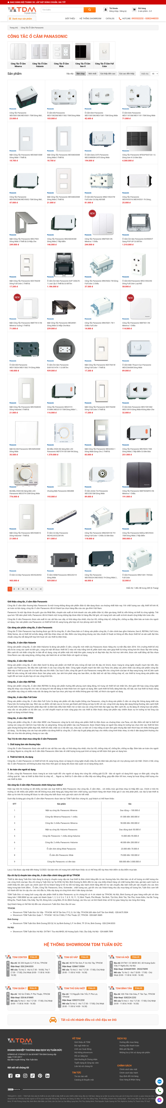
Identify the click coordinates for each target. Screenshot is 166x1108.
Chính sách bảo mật (128, 1069)
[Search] (90, 9)
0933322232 (137, 18)
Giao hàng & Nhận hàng (130, 1079)
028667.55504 (78, 966)
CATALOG (110, 18)
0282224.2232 (130, 997)
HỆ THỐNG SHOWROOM (90, 18)
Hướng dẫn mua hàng (129, 1042)
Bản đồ (33, 957)
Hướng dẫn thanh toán (129, 1045)
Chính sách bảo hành (129, 1073)
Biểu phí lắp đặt (126, 1049)
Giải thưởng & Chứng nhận (85, 1059)
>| (40, 589)
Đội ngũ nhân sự (81, 1045)
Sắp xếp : (70, 73)
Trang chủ (14, 28)
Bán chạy (81, 73)
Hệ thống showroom (83, 1052)
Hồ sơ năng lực (81, 1056)
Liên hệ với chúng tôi (83, 1066)
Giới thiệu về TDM (82, 1042)
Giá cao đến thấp (126, 73)
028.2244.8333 (27, 966)
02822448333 (151, 18)
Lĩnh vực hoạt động (82, 1049)
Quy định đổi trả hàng (129, 1076)
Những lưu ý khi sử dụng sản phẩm (135, 1052)
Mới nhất (92, 73)
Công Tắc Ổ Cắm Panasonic (32, 28)
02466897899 (130, 969)
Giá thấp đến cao (107, 73)
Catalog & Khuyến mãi (84, 1080)
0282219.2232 (78, 1000)
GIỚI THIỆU (70, 18)
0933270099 (142, 969)
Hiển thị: (145, 74)
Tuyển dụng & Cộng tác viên (86, 1063)
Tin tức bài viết (81, 1076)
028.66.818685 (27, 997)
